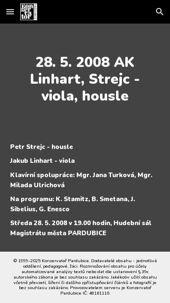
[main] (85, 79)
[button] (10, 11)
